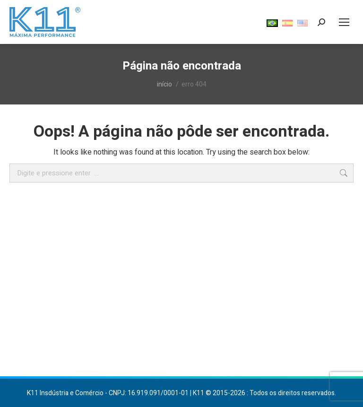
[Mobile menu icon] (344, 22)
